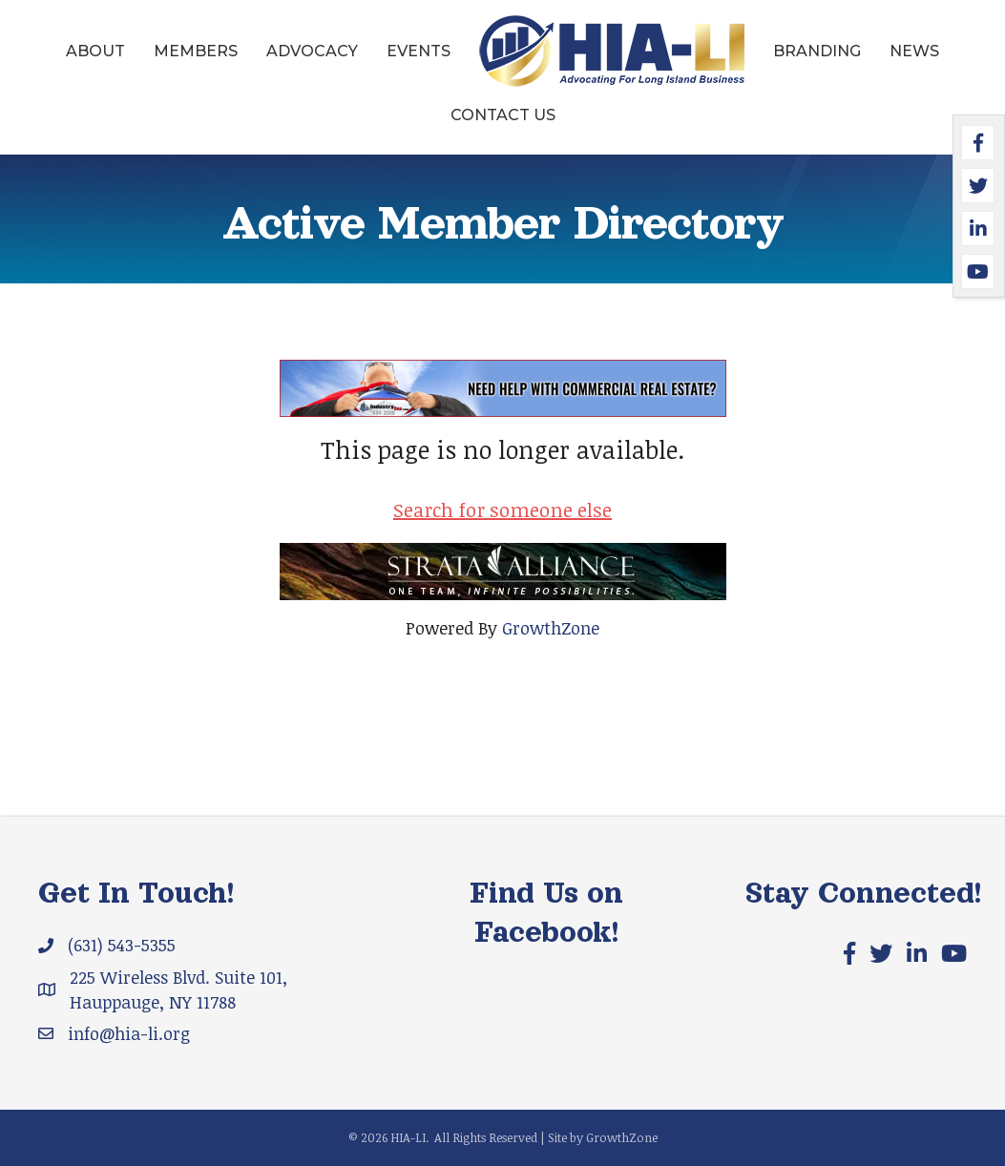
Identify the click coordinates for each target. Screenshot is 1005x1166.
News (914, 51)
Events (418, 51)
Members (196, 51)
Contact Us (502, 115)
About (95, 51)
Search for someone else (502, 509)
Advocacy (312, 51)
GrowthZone (550, 627)
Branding (817, 51)
